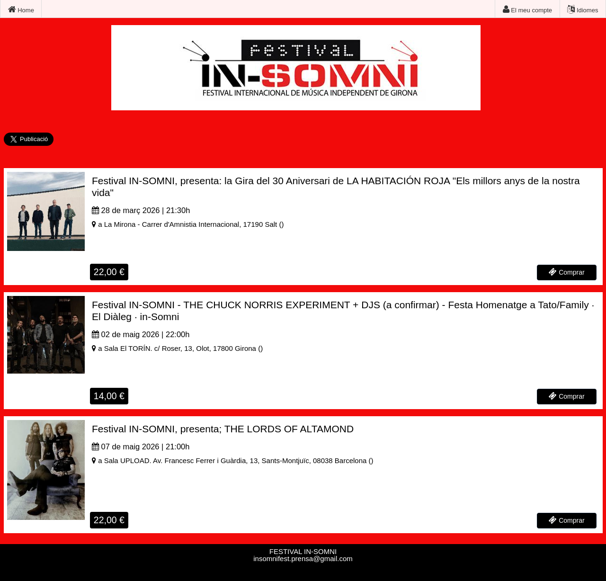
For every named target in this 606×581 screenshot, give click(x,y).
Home (21, 9)
